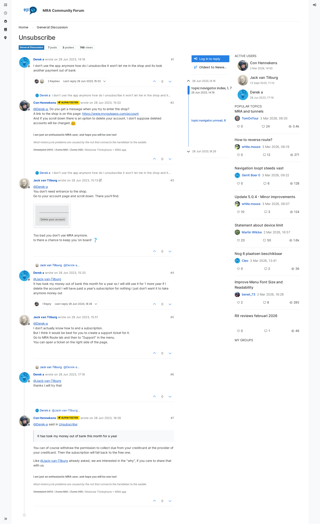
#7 (172, 418)
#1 (172, 59)
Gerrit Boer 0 (251, 175)
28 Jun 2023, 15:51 (85, 317)
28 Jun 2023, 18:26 (107, 418)
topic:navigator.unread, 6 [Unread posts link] (208, 120)
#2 (172, 102)
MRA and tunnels (249, 111)
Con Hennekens (44, 102)
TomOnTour (250, 118)
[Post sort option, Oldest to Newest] (210, 67)
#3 (172, 180)
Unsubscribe (68, 424)
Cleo (245, 260)
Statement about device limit (259, 225)
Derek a (38, 59)
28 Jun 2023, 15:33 (72, 272)
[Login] (314, 5)
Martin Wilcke (252, 232)
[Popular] (5, 21)
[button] (5, 519)
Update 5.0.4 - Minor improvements (265, 197)
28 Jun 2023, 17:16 (72, 374)
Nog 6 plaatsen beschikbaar (258, 253)
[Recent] (5, 13)
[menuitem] (314, 5)
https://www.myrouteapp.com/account (110, 113)
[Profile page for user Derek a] (24, 62)
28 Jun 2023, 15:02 (107, 102)
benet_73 (248, 294)
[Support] (5, 29)
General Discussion (31, 47)
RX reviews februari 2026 (256, 316)
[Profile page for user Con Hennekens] (24, 105)
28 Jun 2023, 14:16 (72, 59)
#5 (172, 317)
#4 (172, 272)
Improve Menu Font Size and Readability (259, 285)
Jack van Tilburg (45, 180)
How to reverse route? (253, 139)
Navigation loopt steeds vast (259, 168)
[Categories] (5, 5)
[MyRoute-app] (5, 38)
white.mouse (251, 146)
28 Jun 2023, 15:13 (85, 180)
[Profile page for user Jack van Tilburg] (24, 183)
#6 (172, 374)
